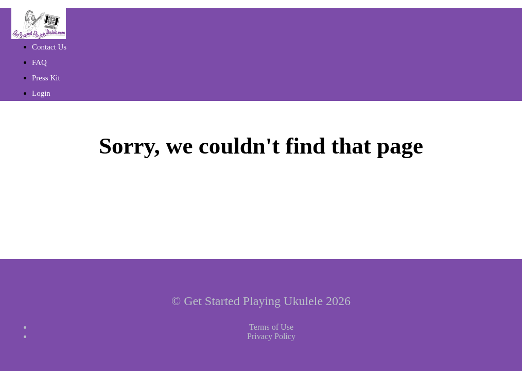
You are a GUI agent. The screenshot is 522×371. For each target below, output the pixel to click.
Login (41, 93)
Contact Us (49, 47)
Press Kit (46, 78)
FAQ (39, 62)
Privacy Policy (271, 336)
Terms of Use (271, 327)
